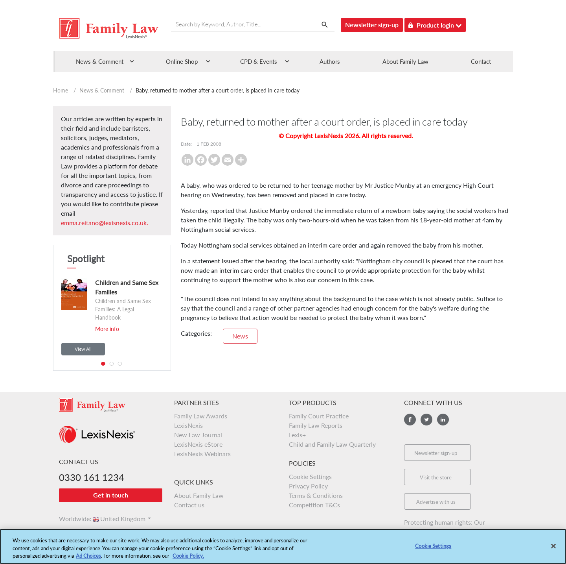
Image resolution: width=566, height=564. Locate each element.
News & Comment (101, 90)
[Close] (553, 550)
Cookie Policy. (188, 560)
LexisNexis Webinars (202, 453)
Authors (330, 61)
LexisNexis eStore (198, 444)
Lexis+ (297, 434)
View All (83, 349)
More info (107, 328)
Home (60, 90)
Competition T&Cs (314, 505)
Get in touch (110, 495)
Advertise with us (436, 502)
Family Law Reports (315, 425)
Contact (481, 61)
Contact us (189, 505)
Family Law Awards (200, 416)
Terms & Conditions (316, 495)
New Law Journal (198, 434)
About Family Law (405, 61)
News (240, 336)
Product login (435, 24)
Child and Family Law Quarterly (332, 444)
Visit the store (436, 477)
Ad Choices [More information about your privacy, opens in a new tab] (88, 560)
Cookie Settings (310, 476)
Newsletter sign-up (372, 24)
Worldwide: (71, 518)
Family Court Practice (319, 416)
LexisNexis (188, 425)
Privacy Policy (308, 486)
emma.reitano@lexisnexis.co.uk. (104, 222)
